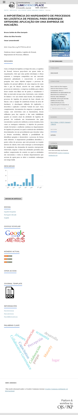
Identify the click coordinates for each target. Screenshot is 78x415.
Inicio (6, 10)
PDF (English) (56, 61)
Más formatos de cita (59, 108)
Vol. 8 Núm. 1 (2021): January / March (31, 10)
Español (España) (10, 212)
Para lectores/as (9, 311)
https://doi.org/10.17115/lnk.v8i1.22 (19, 47)
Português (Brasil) (10, 215)
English (6, 218)
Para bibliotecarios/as (11, 317)
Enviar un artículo (13, 198)
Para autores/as (9, 314)
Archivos (13, 10)
